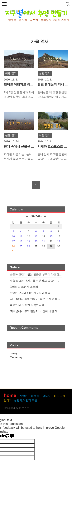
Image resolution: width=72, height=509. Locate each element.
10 (13, 236)
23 (58, 241)
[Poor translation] (9, 436)
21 (43, 241)
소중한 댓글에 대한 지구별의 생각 (30, 292)
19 (28, 241)
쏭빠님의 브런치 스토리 (55, 20)
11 (21, 236)
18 (21, 241)
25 (21, 246)
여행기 (35, 396)
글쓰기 (34, 20)
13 (36, 236)
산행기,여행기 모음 (25, 400)
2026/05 (36, 216)
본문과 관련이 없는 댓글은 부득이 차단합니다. (37, 274)
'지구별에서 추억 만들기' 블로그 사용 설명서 (36, 298)
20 (36, 241)
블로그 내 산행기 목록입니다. (27, 305)
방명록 (12, 20)
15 (51, 236)
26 (28, 246)
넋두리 (46, 396)
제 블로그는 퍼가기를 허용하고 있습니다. (34, 280)
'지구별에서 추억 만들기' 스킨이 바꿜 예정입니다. (39, 311)
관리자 (23, 20)
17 (13, 241)
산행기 (24, 396)
